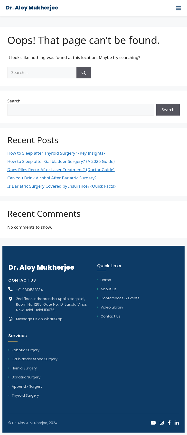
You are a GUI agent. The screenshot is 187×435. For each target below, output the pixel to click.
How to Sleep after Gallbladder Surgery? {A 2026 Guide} (61, 161)
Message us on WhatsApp (39, 319)
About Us (109, 289)
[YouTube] (153, 423)
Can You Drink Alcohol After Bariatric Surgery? (51, 178)
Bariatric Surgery (26, 377)
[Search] (83, 72)
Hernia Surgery (24, 368)
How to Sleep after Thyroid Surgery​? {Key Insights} (56, 153)
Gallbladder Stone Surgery (34, 359)
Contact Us (111, 316)
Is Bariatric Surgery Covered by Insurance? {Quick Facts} (61, 186)
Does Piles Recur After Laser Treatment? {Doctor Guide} (61, 169)
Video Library (112, 307)
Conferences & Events (120, 298)
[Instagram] (162, 423)
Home (106, 279)
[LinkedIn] (177, 423)
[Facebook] (169, 423)
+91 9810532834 (29, 289)
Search (13, 101)
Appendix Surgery (27, 386)
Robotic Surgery (25, 350)
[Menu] (178, 8)
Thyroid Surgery (25, 395)
